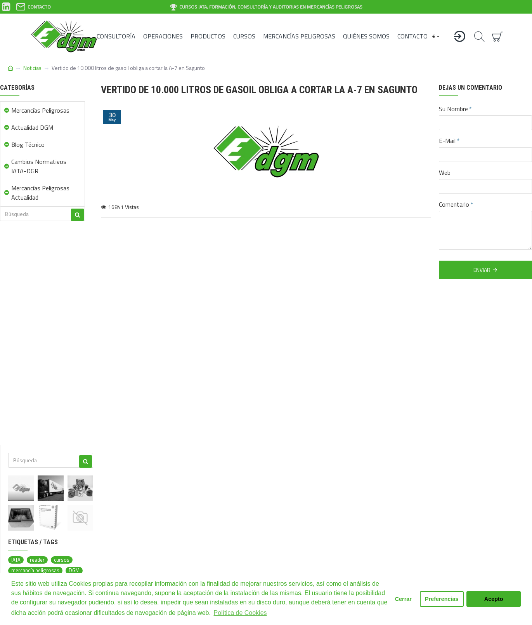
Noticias (32, 68)
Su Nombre (453, 108)
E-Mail (447, 140)
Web (445, 172)
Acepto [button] (493, 599)
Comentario (454, 204)
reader (37, 560)
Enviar (481, 270)
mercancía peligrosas (35, 570)
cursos (61, 560)
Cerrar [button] (403, 599)
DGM (74, 570)
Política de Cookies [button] (240, 612)
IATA (16, 560)
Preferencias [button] (441, 599)
